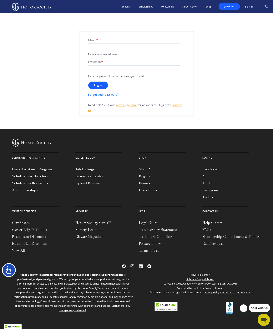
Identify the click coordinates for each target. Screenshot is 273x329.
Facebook (210, 169)
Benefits (126, 6)
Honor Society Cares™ (93, 223)
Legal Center (149, 223)
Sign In (249, 6)
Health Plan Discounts (30, 243)
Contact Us (244, 292)
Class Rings (148, 190)
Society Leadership (90, 230)
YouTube (209, 183)
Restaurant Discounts (29, 236)
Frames (144, 183)
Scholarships (146, 6)
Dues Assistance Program (32, 169)
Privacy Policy (150, 243)
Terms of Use (149, 250)
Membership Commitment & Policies (231, 236)
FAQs (206, 230)
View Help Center (200, 275)
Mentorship (167, 6)
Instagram (210, 190)
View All (18, 250)
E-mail (93, 40)
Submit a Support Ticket (200, 279)
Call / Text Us (212, 243)
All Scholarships (25, 190)
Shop (208, 6)
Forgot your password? (103, 94)
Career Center (190, 6)
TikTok (207, 197)
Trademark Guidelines (156, 236)
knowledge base (126, 105)
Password (95, 62)
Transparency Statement (158, 230)
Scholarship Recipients (30, 183)
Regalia (144, 176)
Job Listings (84, 169)
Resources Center (89, 176)
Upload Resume (88, 183)
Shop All (146, 169)
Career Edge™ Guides (29, 230)
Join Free (229, 6)
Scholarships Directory (30, 176)
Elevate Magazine (89, 236)
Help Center (212, 223)
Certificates (21, 223)
